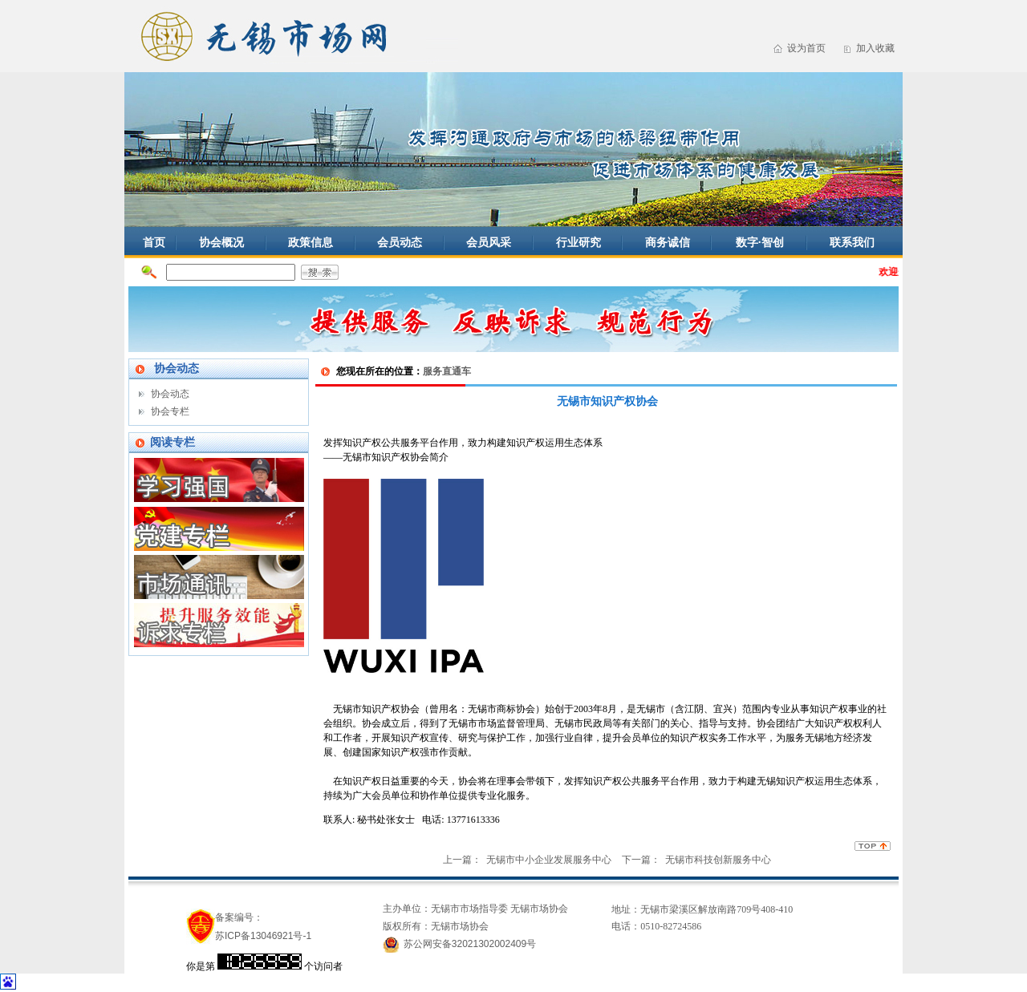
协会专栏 (170, 411)
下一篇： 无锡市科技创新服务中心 (697, 859)
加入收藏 (875, 48)
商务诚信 (667, 242)
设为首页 (806, 48)
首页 (154, 242)
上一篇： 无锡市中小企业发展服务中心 (527, 859)
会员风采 (488, 242)
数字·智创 (760, 242)
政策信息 (310, 242)
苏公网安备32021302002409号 (470, 943)
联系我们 (852, 242)
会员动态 (399, 242)
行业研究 (578, 242)
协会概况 (221, 242)
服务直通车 (447, 371)
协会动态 (170, 393)
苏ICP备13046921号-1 (263, 935)
